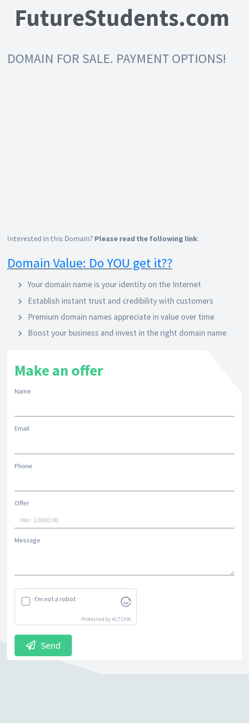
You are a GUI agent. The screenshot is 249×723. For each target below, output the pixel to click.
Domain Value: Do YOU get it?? (89, 262)
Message (27, 540)
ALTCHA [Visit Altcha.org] (121, 618)
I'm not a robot (55, 599)
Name (23, 391)
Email (22, 428)
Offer (22, 503)
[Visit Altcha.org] (126, 600)
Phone (23, 466)
